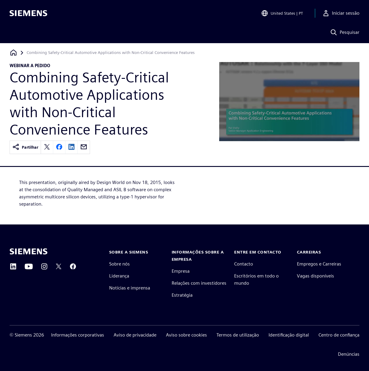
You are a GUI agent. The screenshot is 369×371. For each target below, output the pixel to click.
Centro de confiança (338, 335)
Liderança (119, 276)
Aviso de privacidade (135, 335)
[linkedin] (71, 147)
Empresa (181, 271)
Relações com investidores (199, 283)
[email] (84, 147)
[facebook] (59, 147)
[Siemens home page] (29, 251)
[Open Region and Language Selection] (282, 13)
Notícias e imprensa (129, 288)
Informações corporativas (77, 335)
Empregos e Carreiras (319, 264)
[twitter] (47, 147)
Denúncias (348, 354)
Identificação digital (289, 335)
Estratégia (182, 295)
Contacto (243, 264)
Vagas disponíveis (315, 276)
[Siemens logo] (28, 13)
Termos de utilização (237, 335)
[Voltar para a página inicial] (13, 52)
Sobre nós (119, 264)
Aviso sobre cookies (186, 335)
